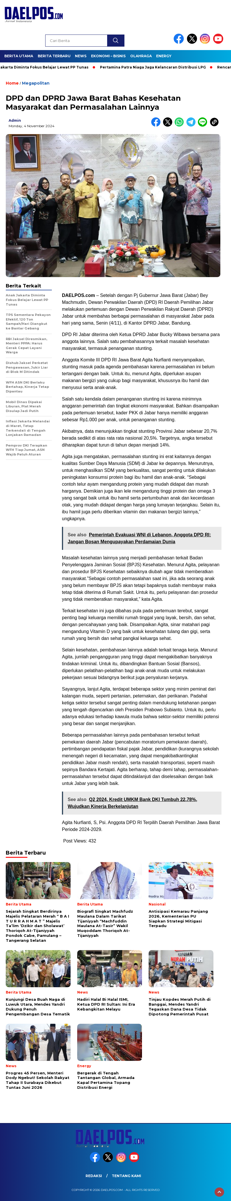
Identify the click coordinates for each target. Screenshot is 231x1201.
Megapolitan (36, 83)
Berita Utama (18, 56)
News (80, 56)
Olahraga (141, 56)
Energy (163, 56)
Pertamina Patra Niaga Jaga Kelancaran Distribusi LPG (155, 67)
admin (15, 120)
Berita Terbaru (54, 56)
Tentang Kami (126, 1176)
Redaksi (94, 1176)
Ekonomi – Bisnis (108, 56)
